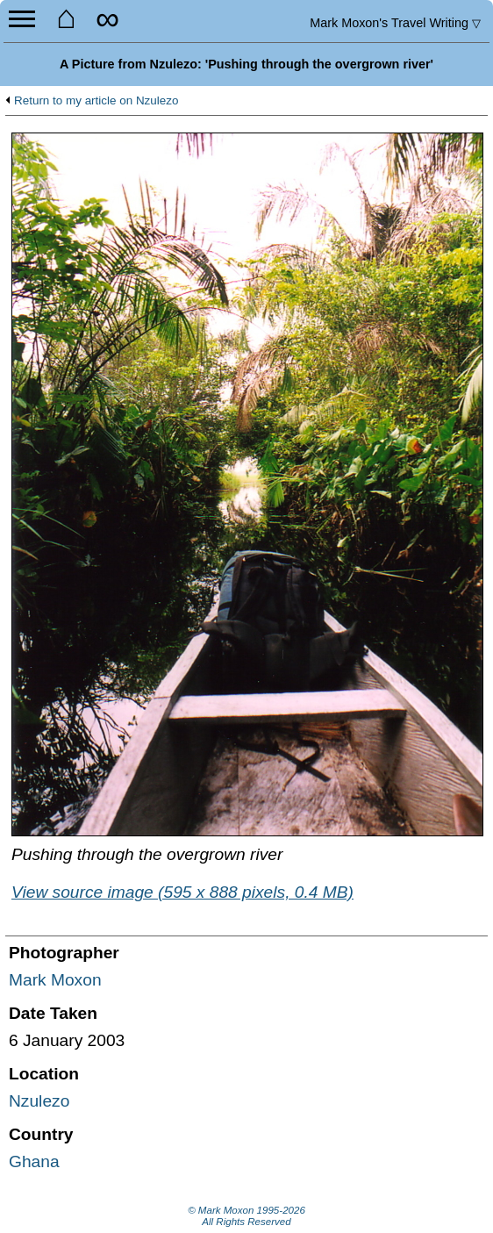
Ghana (34, 1161)
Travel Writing (395, 23)
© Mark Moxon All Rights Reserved (246, 1216)
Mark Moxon (55, 980)
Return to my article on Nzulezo (96, 101)
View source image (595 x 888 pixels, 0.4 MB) (182, 892)
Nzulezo (39, 1101)
